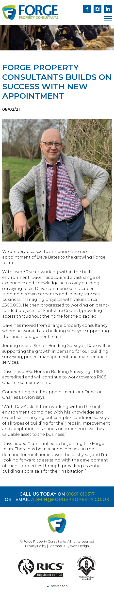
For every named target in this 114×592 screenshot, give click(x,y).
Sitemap (55, 546)
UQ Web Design (76, 546)
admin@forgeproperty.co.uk (70, 499)
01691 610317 (80, 494)
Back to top (59, 586)
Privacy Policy (35, 546)
